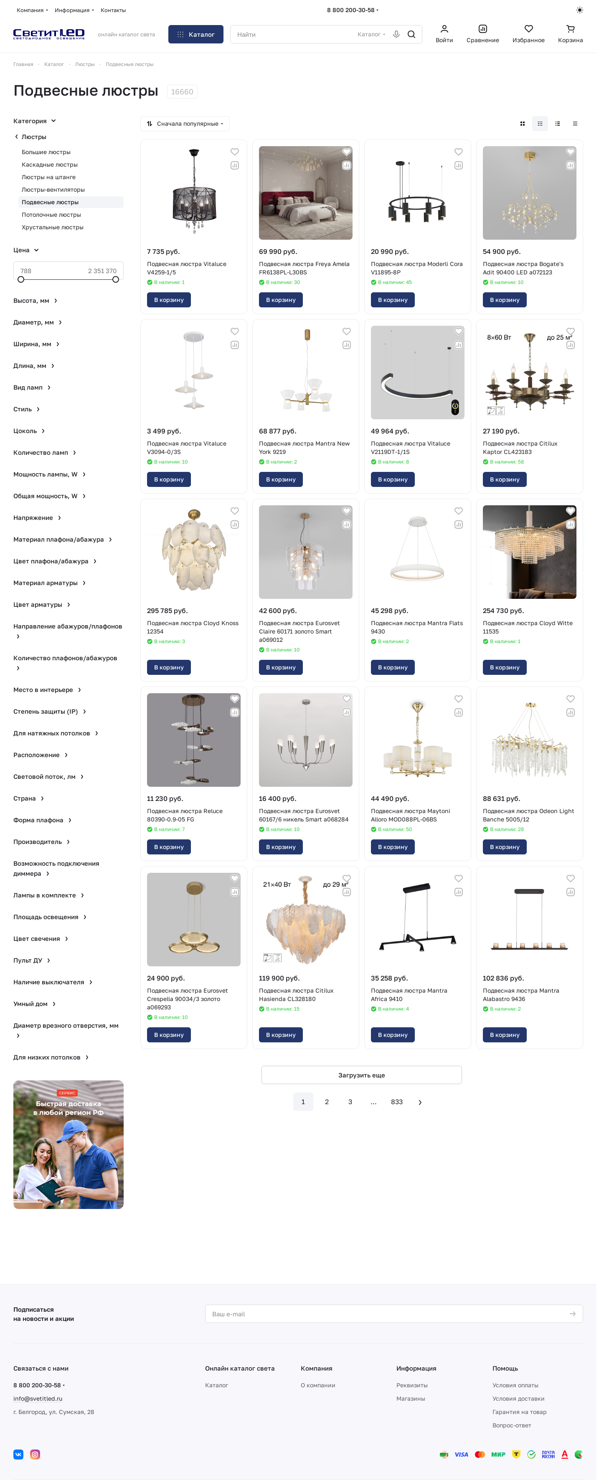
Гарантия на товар (519, 1411)
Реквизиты (412, 1385)
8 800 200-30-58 (351, 9)
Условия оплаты (515, 1385)
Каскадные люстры (50, 164)
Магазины (410, 1398)
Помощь (505, 1368)
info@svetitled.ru (37, 1398)
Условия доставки (518, 1398)
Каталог (216, 1385)
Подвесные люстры (50, 201)
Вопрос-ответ (511, 1425)
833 (397, 1101)
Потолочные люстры (51, 214)
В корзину (169, 299)
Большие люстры (46, 151)
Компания (316, 1368)
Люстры (34, 136)
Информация (416, 1368)
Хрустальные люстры (53, 227)
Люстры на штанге (49, 176)
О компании (318, 1385)
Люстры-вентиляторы (53, 189)
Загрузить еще (361, 1075)
